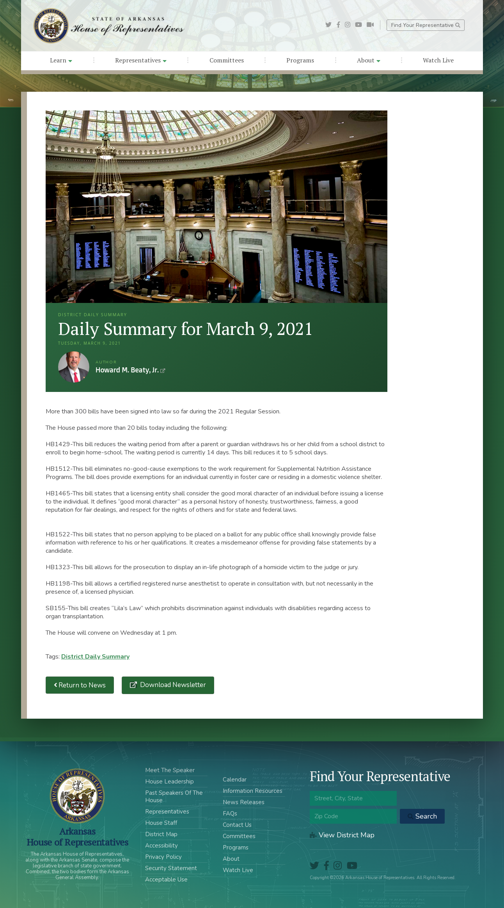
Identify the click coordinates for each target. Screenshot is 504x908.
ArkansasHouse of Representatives (77, 836)
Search (422, 816)
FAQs (230, 813)
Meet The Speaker (170, 770)
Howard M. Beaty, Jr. (73, 367)
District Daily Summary (95, 656)
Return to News (80, 685)
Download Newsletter (172, 684)
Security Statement (171, 868)
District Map (161, 834)
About (368, 60)
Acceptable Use (166, 879)
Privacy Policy (163, 857)
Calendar (235, 779)
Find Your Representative (425, 25)
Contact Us (237, 825)
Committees (226, 60)
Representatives (141, 60)
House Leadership (169, 781)
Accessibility (161, 845)
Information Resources (252, 791)
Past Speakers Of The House (174, 796)
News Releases (243, 802)
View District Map (342, 835)
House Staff (161, 823)
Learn (61, 60)
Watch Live (438, 60)
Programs (300, 60)
